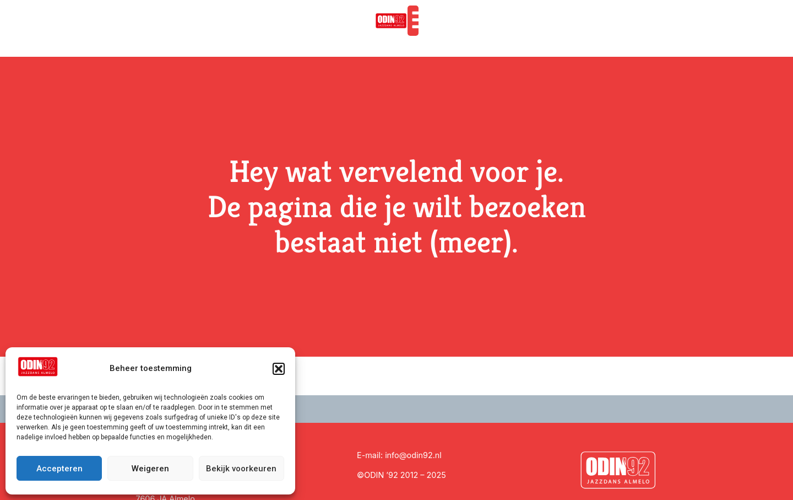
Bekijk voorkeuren (241, 469)
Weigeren (150, 469)
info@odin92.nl (413, 455)
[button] (278, 368)
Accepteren (59, 469)
